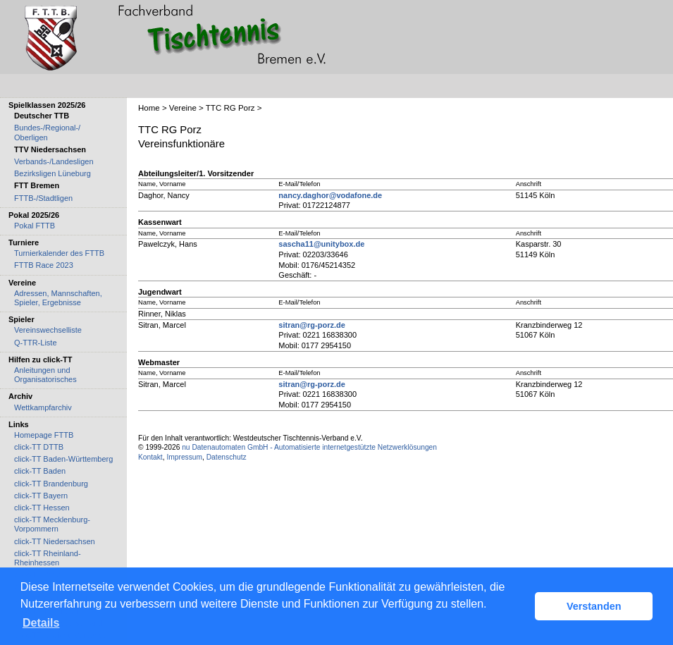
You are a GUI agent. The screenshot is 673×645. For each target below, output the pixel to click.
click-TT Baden (40, 471)
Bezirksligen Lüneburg (52, 173)
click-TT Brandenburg (51, 483)
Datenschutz (226, 457)
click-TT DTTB (38, 447)
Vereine (183, 108)
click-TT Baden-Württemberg (63, 459)
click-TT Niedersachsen (54, 541)
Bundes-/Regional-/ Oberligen (47, 132)
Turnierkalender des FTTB (59, 253)
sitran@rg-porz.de (311, 325)
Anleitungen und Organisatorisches (45, 374)
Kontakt (150, 457)
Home (149, 108)
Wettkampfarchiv (43, 407)
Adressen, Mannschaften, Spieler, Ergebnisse (58, 298)
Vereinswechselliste (48, 330)
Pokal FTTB (34, 225)
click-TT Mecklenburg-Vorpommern (52, 524)
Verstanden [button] (594, 606)
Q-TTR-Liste (35, 342)
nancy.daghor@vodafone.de (330, 195)
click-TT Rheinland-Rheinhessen (47, 558)
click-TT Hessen (42, 507)
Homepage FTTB (43, 435)
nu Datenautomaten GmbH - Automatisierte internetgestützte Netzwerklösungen (309, 447)
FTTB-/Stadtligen (43, 198)
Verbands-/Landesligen (54, 161)
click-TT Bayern (41, 495)
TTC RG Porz (230, 108)
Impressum (184, 457)
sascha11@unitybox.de (321, 244)
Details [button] (41, 623)
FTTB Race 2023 (43, 265)
